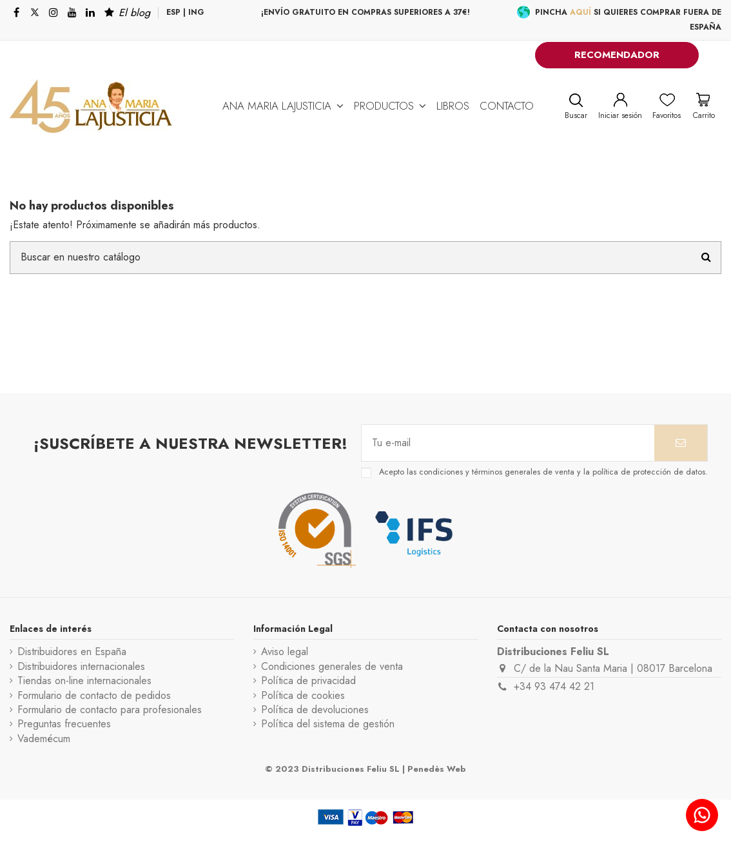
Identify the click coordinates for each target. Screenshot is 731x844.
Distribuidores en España (71, 652)
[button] (283, 106)
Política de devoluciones (315, 710)
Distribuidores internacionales (81, 667)
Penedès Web (436, 769)
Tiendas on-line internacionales (84, 681)
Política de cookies (303, 696)
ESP (173, 12)
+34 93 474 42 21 (554, 686)
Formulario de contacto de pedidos (94, 696)
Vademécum (43, 739)
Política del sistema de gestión (328, 724)
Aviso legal (284, 652)
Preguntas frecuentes (64, 724)
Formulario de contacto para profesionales (109, 710)
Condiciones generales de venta (332, 667)
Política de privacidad (308, 681)
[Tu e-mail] (508, 443)
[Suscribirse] (680, 443)
